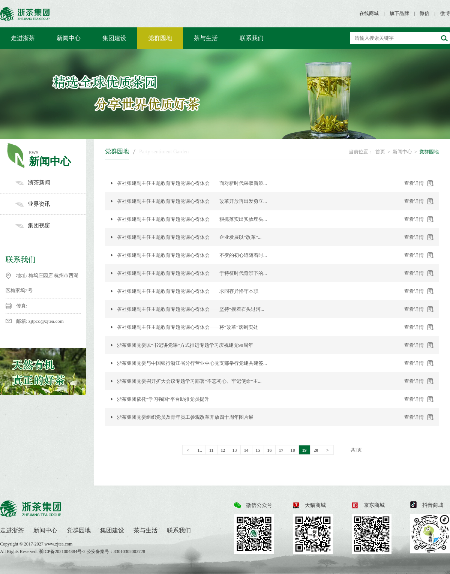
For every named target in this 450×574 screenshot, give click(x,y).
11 (211, 450)
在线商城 (369, 13)
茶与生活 (206, 38)
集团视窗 (50, 225)
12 (223, 450)
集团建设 (114, 38)
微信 (424, 13)
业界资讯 (50, 204)
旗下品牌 (399, 13)
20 (316, 450)
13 (234, 450)
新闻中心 (69, 38)
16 (269, 450)
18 (293, 450)
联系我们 (252, 38)
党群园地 (160, 38)
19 (304, 450)
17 (281, 450)
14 (246, 450)
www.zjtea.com (59, 544)
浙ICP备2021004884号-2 (63, 551)
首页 (380, 151)
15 (258, 450)
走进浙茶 (23, 38)
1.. (200, 450)
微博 (445, 13)
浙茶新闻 (50, 183)
